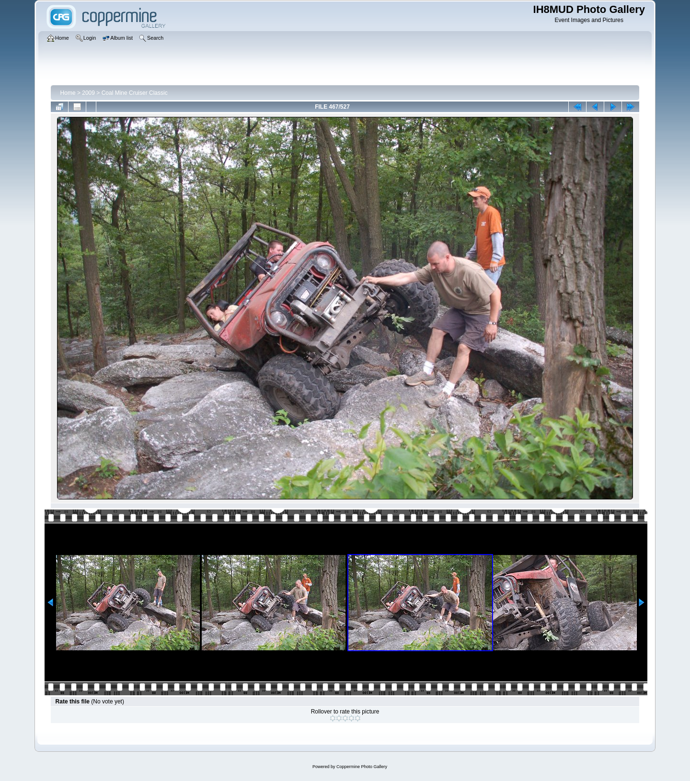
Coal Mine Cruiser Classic (135, 93)
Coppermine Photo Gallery (361, 766)
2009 (88, 93)
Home (68, 93)
